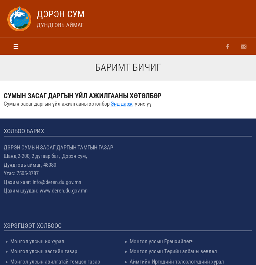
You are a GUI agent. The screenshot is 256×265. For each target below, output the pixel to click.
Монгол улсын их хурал (37, 241)
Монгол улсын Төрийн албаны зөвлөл (173, 251)
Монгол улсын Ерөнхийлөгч (162, 241)
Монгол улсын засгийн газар (43, 251)
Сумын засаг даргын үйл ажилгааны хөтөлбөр (83, 96)
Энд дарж (122, 103)
